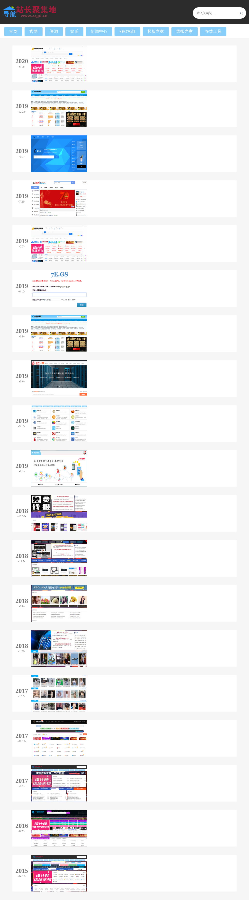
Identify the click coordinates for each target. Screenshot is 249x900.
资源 (54, 31)
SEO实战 (127, 31)
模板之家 (156, 31)
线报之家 (184, 31)
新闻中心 (99, 31)
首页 (13, 31)
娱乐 (74, 31)
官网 (33, 31)
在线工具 (213, 31)
